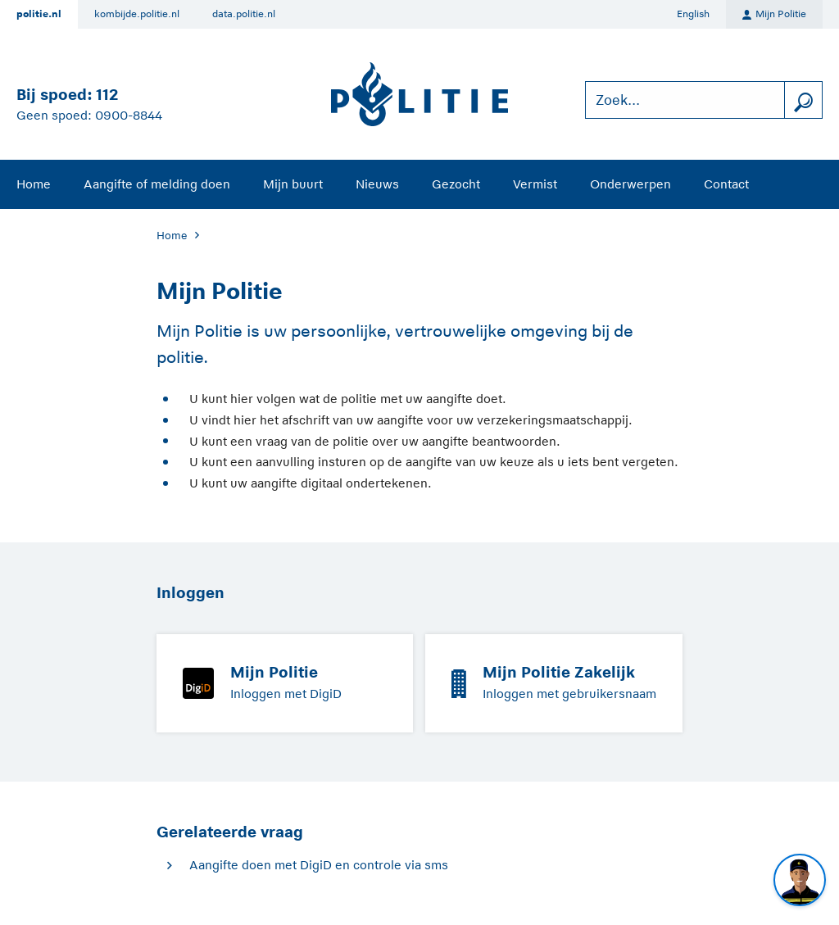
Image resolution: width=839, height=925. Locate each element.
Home (33, 184)
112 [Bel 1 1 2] (107, 94)
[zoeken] (803, 100)
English (693, 13)
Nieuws (377, 184)
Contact (726, 184)
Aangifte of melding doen (157, 184)
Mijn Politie (774, 15)
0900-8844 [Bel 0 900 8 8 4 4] (128, 115)
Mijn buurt (293, 184)
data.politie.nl (243, 13)
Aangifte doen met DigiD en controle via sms (318, 865)
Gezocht (456, 184)
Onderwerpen (630, 184)
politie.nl (38, 13)
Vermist (535, 184)
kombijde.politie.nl (136, 13)
